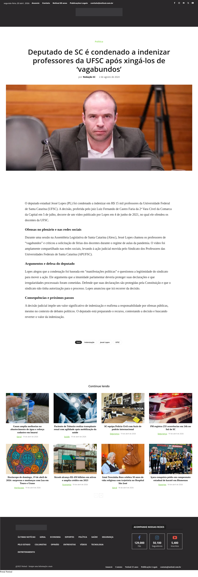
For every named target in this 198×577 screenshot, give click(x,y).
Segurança (114, 434)
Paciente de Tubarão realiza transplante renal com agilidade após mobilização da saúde (75, 429)
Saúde (67, 437)
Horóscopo (19, 488)
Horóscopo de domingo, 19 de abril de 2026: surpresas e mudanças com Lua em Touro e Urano (27, 480)
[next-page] (101, 496)
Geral (19, 437)
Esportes (162, 485)
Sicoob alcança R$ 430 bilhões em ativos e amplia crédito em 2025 (75, 479)
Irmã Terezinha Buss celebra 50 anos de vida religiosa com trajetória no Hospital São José (123, 480)
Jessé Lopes (105, 342)
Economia (67, 485)
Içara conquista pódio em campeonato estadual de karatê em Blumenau (170, 479)
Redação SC (89, 77)
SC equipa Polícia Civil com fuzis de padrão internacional (122, 428)
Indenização (89, 342)
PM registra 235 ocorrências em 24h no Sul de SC (170, 428)
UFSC (117, 342)
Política (99, 42)
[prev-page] (96, 496)
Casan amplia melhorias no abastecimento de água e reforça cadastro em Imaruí (27, 429)
